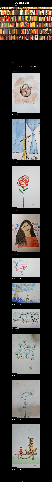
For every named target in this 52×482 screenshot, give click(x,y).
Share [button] (12, 115)
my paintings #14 (17, 329)
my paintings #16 (17, 278)
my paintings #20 (17, 114)
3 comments (16, 254)
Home (16, 5)
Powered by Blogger (26, 481)
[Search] (39, 3)
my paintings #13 (17, 375)
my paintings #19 (17, 161)
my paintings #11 (17, 469)
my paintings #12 (17, 419)
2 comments (16, 210)
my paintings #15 (17, 304)
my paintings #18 (17, 209)
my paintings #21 (17, 64)
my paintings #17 (17, 253)
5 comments (16, 115)
